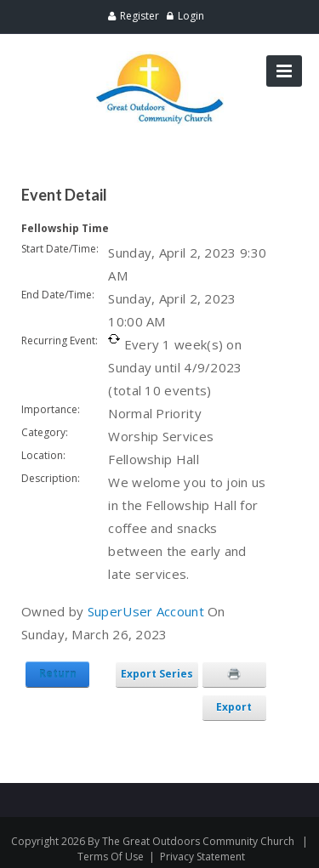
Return (58, 674)
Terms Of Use (110, 856)
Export (234, 707)
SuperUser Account (146, 611)
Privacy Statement (202, 856)
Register (139, 16)
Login (191, 16)
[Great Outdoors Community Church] (160, 58)
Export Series (157, 674)
